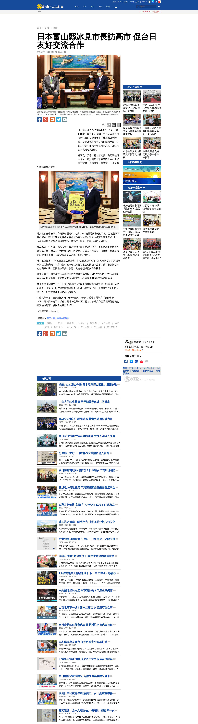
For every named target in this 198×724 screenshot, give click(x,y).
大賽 (126, 2)
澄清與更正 (148, 371)
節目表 (144, 2)
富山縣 (70, 323)
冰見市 (81, 323)
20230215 (112, 327)
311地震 (98, 327)
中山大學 (71, 327)
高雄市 (50, 323)
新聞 (84, 7)
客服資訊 (136, 371)
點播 (108, 7)
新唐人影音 (117, 2)
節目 (92, 7)
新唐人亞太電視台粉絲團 (58, 318)
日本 (60, 323)
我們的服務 (149, 368)
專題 (100, 7)
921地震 (85, 327)
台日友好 (105, 323)
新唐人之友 (134, 2)
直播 (77, 7)
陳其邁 (93, 323)
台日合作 (58, 327)
